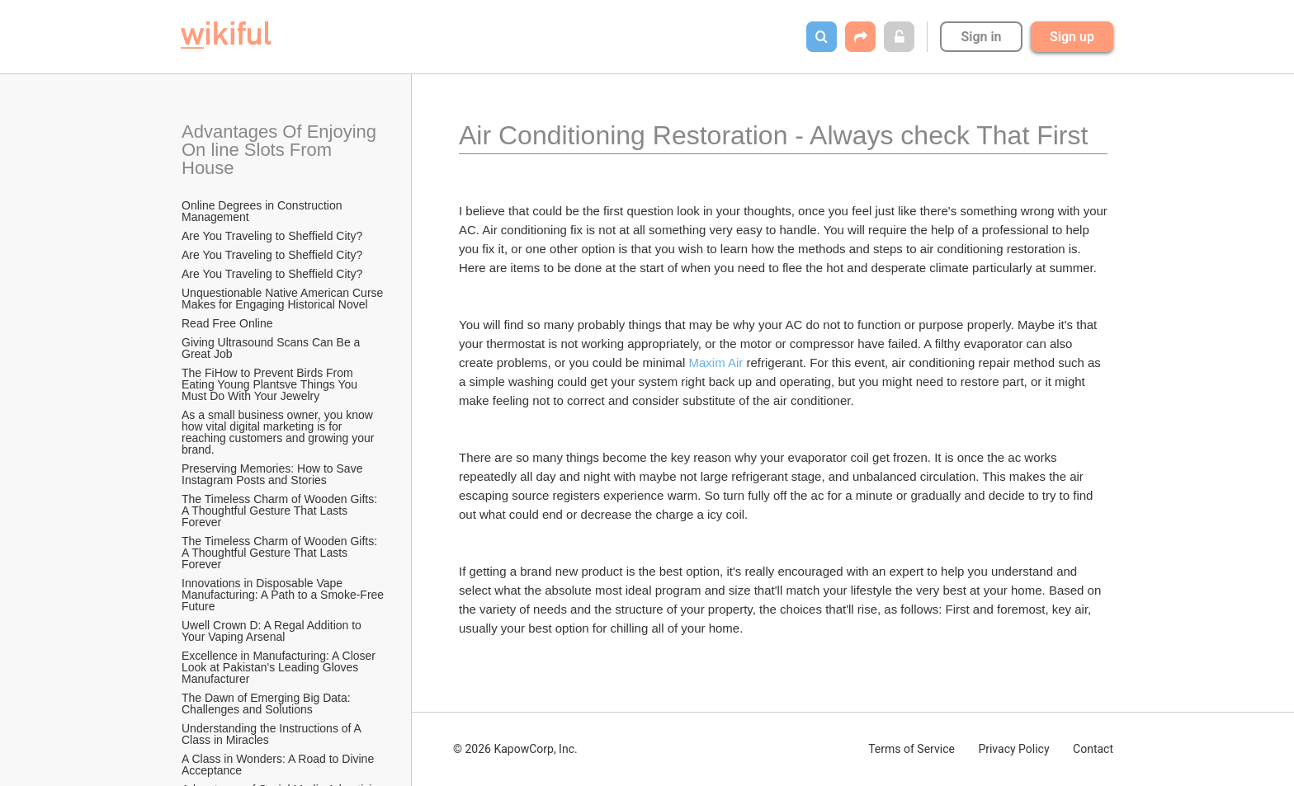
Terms (911, 748)
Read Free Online (229, 323)
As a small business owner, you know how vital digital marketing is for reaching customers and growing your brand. (279, 432)
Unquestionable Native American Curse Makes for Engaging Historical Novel (284, 298)
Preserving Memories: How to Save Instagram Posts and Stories (274, 474)
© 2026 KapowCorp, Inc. (515, 748)
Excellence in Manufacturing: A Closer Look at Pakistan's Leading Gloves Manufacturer (280, 667)
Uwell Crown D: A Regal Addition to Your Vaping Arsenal (273, 631)
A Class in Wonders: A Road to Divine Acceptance (279, 764)
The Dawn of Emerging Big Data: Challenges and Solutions (268, 703)
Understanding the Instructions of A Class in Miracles (273, 734)
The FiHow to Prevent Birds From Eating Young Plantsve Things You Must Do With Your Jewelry (271, 384)
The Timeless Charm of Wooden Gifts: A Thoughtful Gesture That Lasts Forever (281, 510)
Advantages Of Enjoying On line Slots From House (281, 149)
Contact (1093, 748)
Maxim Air (715, 362)
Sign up (1072, 37)
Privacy (1013, 748)
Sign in (981, 37)
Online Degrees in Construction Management (263, 211)
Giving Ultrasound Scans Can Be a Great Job (272, 348)
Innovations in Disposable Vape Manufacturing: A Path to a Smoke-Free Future (284, 595)
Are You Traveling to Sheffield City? (272, 235)
